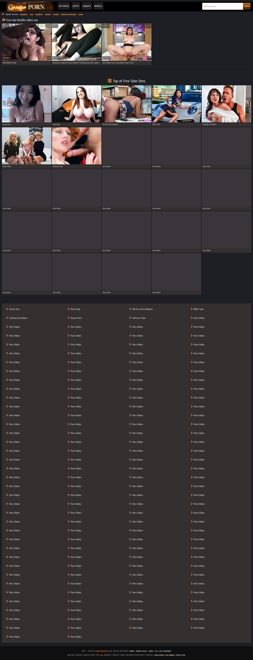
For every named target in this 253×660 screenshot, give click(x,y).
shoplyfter (23, 14)
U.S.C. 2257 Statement (163, 651)
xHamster (6, 26)
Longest (87, 6)
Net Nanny (170, 655)
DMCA (151, 651)
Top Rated (64, 6)
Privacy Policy (142, 651)
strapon (56, 14)
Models (98, 6)
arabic (81, 14)
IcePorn (55, 26)
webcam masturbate (68, 14)
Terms (131, 651)
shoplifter (39, 14)
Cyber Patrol (159, 655)
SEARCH (247, 6)
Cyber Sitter (180, 655)
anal (31, 14)
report (48, 26)
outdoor (48, 14)
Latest (75, 6)
